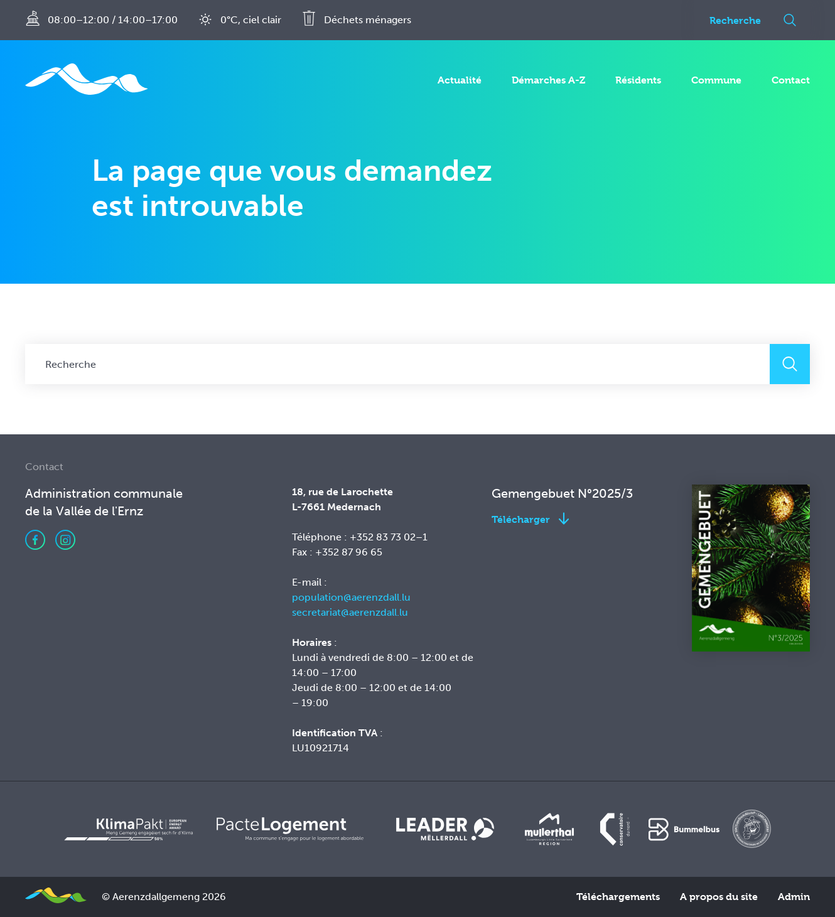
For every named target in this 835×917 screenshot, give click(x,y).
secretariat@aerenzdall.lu (350, 612)
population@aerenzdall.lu (351, 597)
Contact (791, 80)
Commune (716, 80)
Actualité (460, 80)
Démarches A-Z (548, 80)
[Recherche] (732, 20)
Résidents (638, 80)
